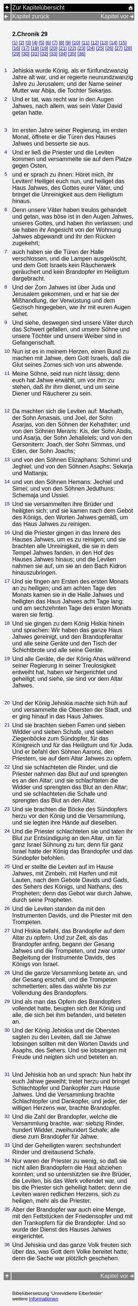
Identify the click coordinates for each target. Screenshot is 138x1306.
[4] (35, 42)
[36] (81, 53)
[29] (16, 53)
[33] (53, 53)
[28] (128, 48)
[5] (41, 42)
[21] (63, 48)
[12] (95, 42)
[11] (85, 42)
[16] (16, 48)
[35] (72, 53)
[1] (14, 42)
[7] (54, 42)
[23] (81, 48)
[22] (72, 48)
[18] (35, 48)
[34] (63, 53)
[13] (104, 42)
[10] (76, 42)
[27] (119, 48)
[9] (68, 42)
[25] (100, 48)
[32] (44, 53)
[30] (26, 53)
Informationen (44, 1299)
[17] (26, 48)
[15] (123, 42)
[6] (48, 42)
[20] (53, 48)
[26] (109, 48)
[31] (35, 53)
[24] (91, 48)
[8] (61, 42)
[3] (28, 42)
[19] (44, 48)
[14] (113, 42)
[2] (21, 42)
